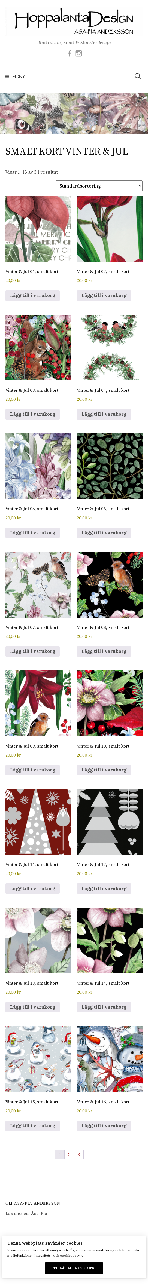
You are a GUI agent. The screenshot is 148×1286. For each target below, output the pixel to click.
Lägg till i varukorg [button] (32, 295)
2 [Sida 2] (69, 1155)
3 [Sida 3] (79, 1155)
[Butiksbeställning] (99, 185)
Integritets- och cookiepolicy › (58, 1255)
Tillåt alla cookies (74, 1268)
